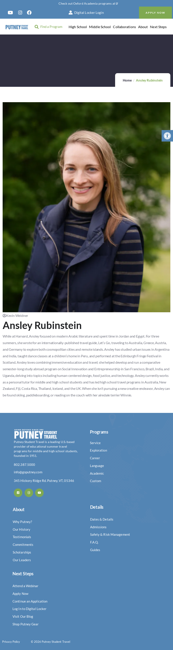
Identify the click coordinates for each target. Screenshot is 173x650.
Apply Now (155, 12)
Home (127, 80)
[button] (167, 136)
